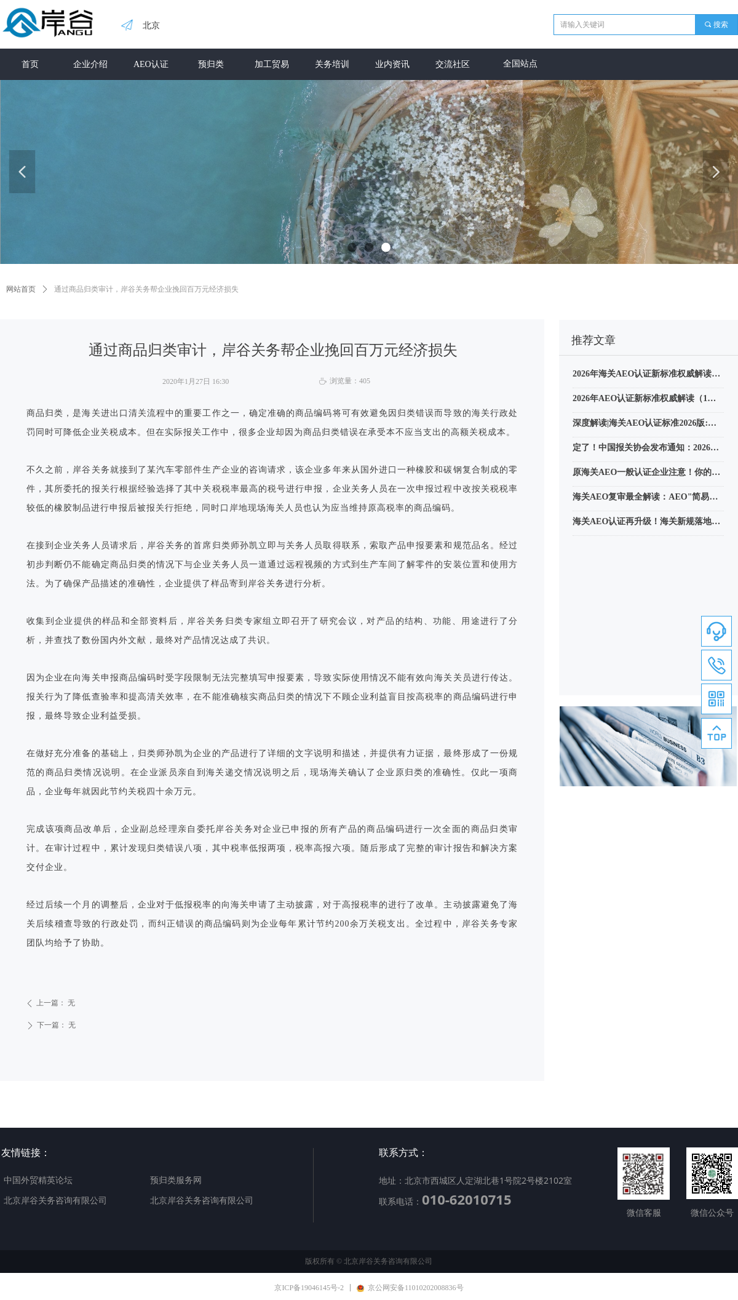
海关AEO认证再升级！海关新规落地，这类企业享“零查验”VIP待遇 (646, 523)
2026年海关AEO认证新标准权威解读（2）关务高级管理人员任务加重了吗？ (648, 375)
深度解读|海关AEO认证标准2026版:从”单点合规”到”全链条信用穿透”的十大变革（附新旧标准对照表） (646, 424)
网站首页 (21, 289)
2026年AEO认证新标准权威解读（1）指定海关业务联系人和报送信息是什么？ (644, 400)
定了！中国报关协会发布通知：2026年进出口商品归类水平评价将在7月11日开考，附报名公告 (648, 449)
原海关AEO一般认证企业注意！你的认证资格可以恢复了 (646, 474)
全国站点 (520, 63)
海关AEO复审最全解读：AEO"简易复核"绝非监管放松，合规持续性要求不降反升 (648, 498)
